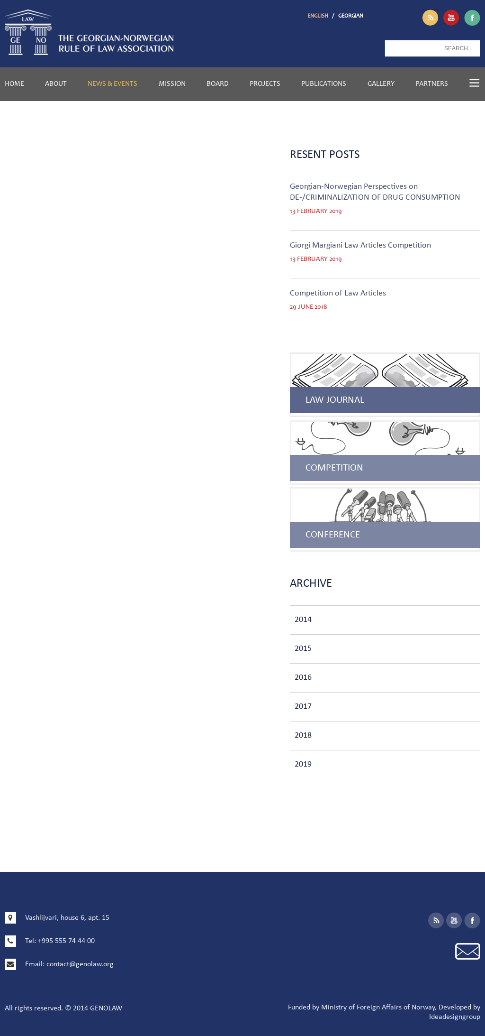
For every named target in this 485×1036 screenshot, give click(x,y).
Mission (172, 84)
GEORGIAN (350, 16)
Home (14, 84)
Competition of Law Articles (338, 293)
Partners (431, 84)
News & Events (112, 84)
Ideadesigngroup (454, 1017)
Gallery (381, 84)
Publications (323, 84)
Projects (265, 84)
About (56, 84)
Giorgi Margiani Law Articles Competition (360, 245)
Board (218, 84)
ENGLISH (318, 16)
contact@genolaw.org (80, 964)
